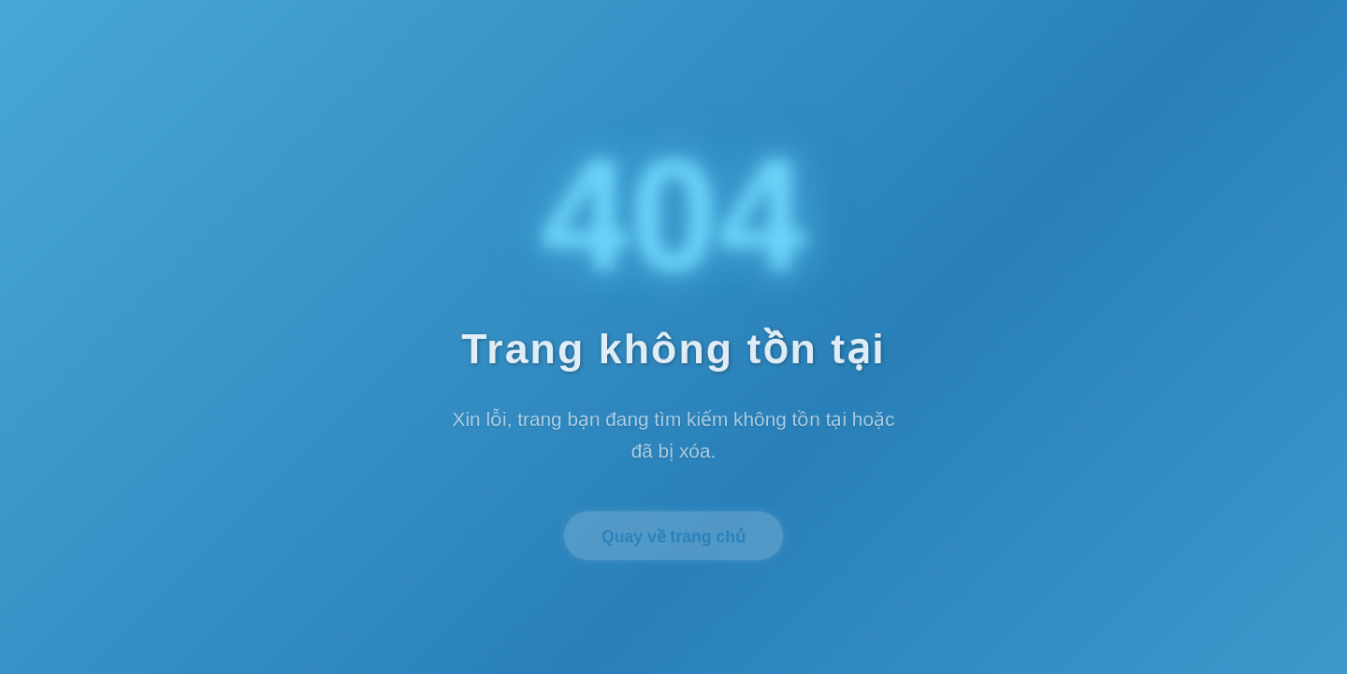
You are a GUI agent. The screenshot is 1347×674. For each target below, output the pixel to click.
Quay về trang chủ (673, 539)
